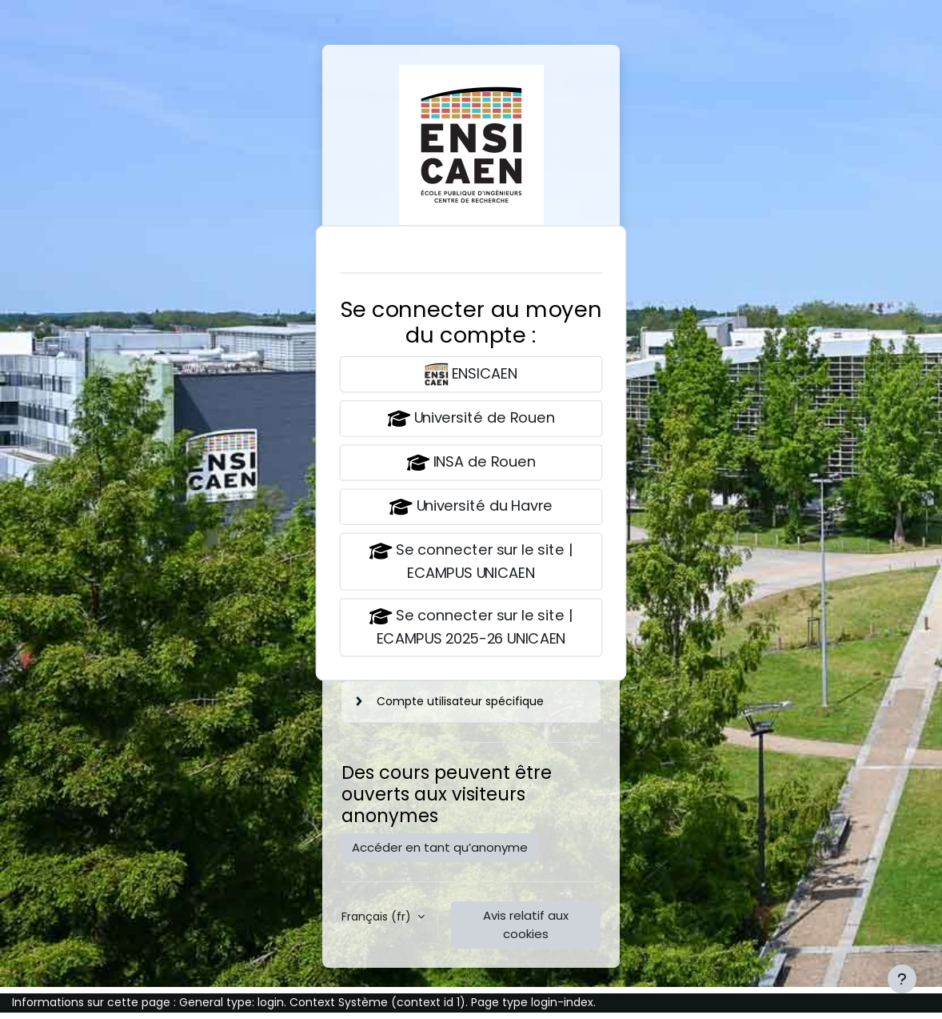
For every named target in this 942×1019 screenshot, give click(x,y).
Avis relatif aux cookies (526, 924)
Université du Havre (471, 507)
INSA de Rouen (471, 463)
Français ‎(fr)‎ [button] (377, 917)
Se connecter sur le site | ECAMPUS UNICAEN (471, 561)
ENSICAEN (471, 374)
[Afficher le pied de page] (902, 979)
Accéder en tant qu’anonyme (440, 847)
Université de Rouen (471, 418)
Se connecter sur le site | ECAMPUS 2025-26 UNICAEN (471, 626)
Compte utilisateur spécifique (460, 701)
